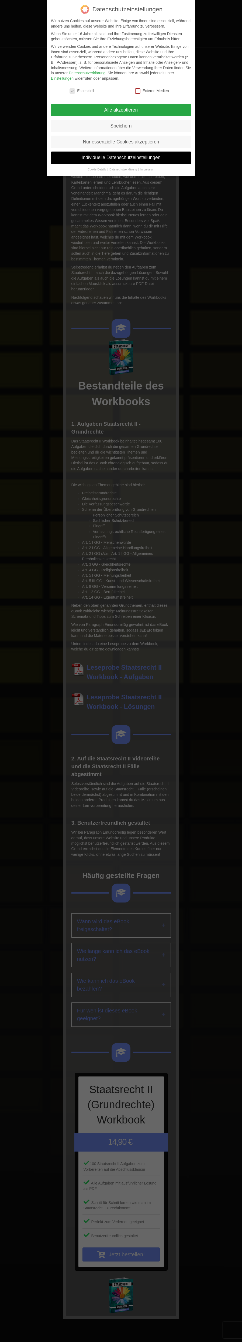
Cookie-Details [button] (97, 169)
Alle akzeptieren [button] (121, 110)
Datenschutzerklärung (87, 73)
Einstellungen (62, 78)
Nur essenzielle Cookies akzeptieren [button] (121, 142)
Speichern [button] (121, 126)
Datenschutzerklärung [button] (123, 169)
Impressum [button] (147, 169)
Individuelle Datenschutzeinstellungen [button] (121, 157)
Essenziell (82, 90)
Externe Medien (152, 90)
